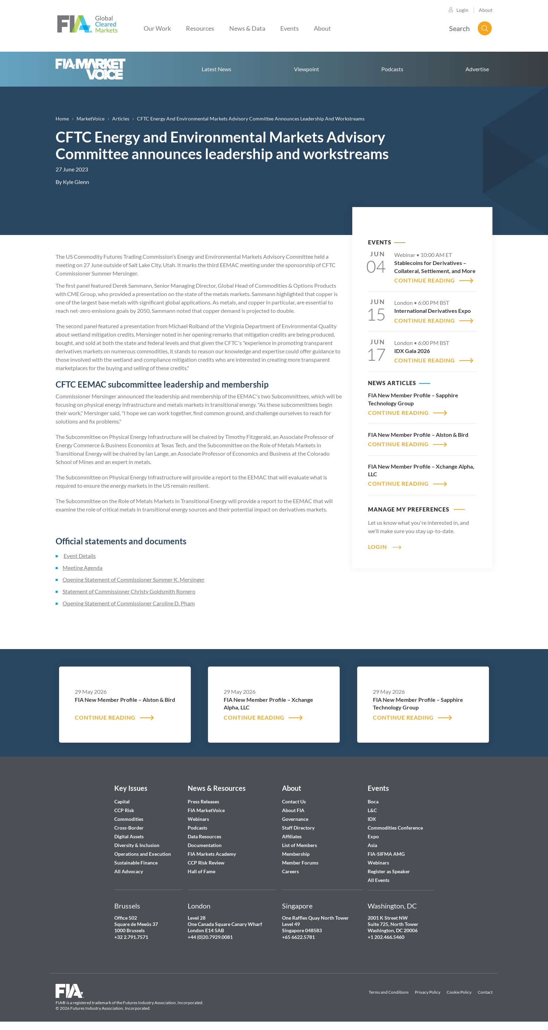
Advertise (477, 69)
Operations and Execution (142, 854)
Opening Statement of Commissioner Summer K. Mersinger (133, 579)
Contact (485, 992)
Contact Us (294, 801)
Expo (373, 836)
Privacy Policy (427, 992)
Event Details (80, 555)
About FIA (293, 810)
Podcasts (392, 69)
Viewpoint (306, 69)
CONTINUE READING (424, 280)
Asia (372, 845)
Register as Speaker (389, 871)
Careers (290, 871)
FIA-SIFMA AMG (386, 854)
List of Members (299, 845)
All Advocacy (128, 871)
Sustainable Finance (136, 863)
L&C (372, 810)
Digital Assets (129, 836)
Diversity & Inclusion (136, 845)
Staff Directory (298, 828)
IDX (372, 819)
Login (462, 10)
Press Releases (203, 801)
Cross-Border (129, 828)
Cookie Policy (459, 992)
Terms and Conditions (389, 992)
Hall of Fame (201, 871)
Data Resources (204, 836)
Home (90, 69)
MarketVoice (90, 119)
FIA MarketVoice (206, 810)
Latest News (216, 69)
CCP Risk (124, 810)
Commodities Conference (395, 828)
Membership (296, 854)
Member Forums (300, 863)
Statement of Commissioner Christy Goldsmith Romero (129, 591)
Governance (295, 819)
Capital (122, 801)
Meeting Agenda (82, 567)
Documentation (205, 845)
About (485, 10)
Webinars (198, 819)
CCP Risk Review (206, 863)
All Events (378, 880)
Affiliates (292, 836)
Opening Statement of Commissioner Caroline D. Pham (129, 603)
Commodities (128, 819)
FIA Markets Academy (212, 854)
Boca (373, 801)
